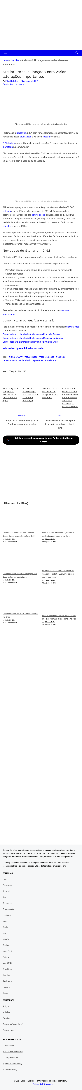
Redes (5, 993)
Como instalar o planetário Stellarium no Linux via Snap (30, 342)
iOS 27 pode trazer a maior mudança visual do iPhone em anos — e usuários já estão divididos (70, 397)
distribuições (72, 326)
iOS (4, 897)
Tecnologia (7, 885)
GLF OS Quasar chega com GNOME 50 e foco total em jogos (11, 394)
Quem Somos (8, 1045)
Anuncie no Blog (10, 1069)
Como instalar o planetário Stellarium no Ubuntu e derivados (33, 338)
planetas (7, 226)
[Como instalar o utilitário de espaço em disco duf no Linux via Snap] (21, 559)
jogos (5, 921)
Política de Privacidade (12, 1051)
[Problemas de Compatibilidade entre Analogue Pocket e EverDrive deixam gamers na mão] (60, 558)
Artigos (6, 1006)
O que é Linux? (9, 1030)
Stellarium (21, 133)
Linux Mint (7, 951)
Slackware (7, 981)
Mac (4, 933)
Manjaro (6, 987)
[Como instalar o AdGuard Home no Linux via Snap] (21, 600)
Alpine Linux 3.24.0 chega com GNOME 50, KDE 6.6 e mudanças (31, 394)
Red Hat (6, 975)
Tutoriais (6, 1018)
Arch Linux (7, 969)
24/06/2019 (17, 357)
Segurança (7, 903)
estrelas (7, 211)
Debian (6, 945)
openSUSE (7, 963)
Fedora (6, 957)
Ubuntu (6, 939)
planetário (8, 147)
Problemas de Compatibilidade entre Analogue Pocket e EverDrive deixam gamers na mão (58, 573)
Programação (8, 909)
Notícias (15, 60)
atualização (25, 136)
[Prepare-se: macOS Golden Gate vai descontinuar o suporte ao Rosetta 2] (21, 520)
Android (6, 891)
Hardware (7, 915)
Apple (5, 927)
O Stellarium (9, 143)
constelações (38, 215)
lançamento (11, 360)
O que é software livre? (13, 1024)
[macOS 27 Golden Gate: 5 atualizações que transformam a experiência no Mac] (60, 601)
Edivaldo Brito (11, 81)
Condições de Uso (10, 1057)
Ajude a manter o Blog (12, 1063)
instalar (46, 136)
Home (6, 60)
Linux (5, 879)
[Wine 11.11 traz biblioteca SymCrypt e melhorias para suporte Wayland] (60, 520)
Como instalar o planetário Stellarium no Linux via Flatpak (31, 334)
